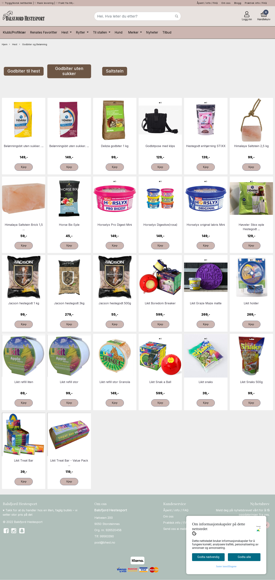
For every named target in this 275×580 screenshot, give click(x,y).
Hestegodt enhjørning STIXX (206, 146)
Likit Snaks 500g (251, 382)
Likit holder (251, 303)
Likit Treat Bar (23, 460)
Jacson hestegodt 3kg (69, 303)
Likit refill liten (23, 382)
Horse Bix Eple (69, 224)
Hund (118, 32)
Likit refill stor (69, 382)
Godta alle (244, 557)
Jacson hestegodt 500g (115, 303)
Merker (133, 32)
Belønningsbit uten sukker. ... (23, 146)
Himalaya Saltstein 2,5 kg (251, 146)
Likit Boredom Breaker (160, 303)
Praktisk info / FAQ (256, 3)
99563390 (107, 536)
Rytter (81, 32)
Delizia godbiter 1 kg (114, 146)
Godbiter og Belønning (33, 44)
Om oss (226, 3)
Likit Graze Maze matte (206, 303)
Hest (65, 32)
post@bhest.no (104, 542)
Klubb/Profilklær (14, 32)
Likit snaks (206, 382)
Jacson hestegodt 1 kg (23, 303)
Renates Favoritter (43, 32)
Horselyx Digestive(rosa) (160, 224)
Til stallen (100, 32)
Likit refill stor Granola (114, 382)
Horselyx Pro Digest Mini (114, 224)
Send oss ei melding (176, 529)
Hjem (4, 44)
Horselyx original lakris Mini (206, 224)
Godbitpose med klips (160, 146)
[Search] (137, 16)
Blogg (237, 3)
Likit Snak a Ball (160, 382)
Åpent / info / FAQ (207, 3)
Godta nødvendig (208, 557)
